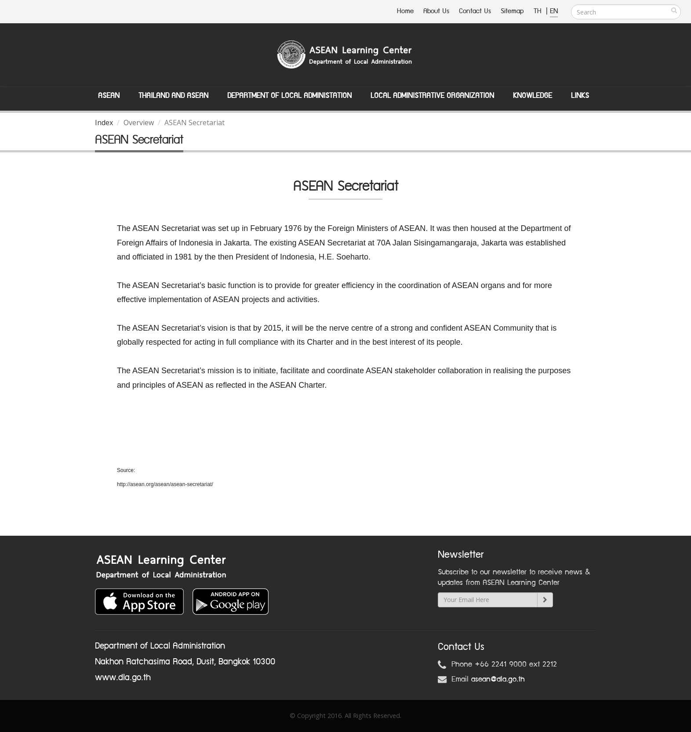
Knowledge (532, 96)
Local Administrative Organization (432, 96)
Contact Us (475, 11)
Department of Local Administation (289, 96)
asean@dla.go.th (498, 679)
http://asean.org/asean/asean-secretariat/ (165, 484)
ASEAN (109, 96)
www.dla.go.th (123, 677)
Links (580, 96)
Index (104, 122)
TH (539, 11)
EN (554, 11)
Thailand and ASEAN (173, 96)
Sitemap (512, 11)
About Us (436, 11)
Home (405, 11)
